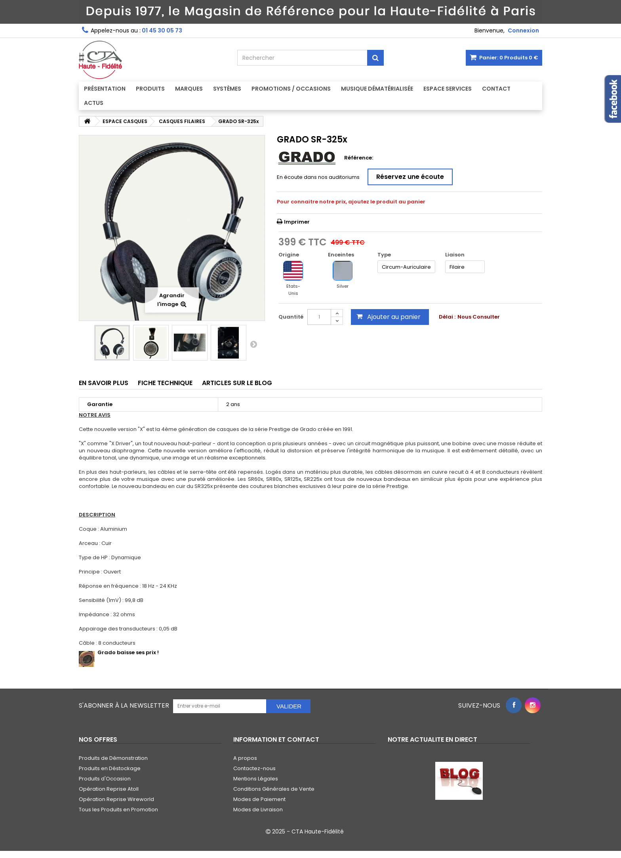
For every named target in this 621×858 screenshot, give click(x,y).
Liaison (455, 254)
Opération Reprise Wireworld (116, 799)
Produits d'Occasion (105, 778)
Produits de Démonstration (113, 758)
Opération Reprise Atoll (109, 789)
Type (384, 254)
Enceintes (341, 254)
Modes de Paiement (259, 799)
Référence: (358, 157)
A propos (245, 758)
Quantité (290, 317)
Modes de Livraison (258, 809)
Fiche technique (165, 382)
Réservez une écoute (410, 176)
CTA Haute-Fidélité (317, 831)
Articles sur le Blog (237, 382)
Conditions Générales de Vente (273, 789)
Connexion (523, 30)
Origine (289, 254)
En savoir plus (103, 382)
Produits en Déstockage (110, 768)
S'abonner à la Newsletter (124, 705)
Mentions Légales (255, 778)
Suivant (253, 344)
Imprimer (297, 222)
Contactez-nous (254, 768)
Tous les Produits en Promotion (118, 809)
